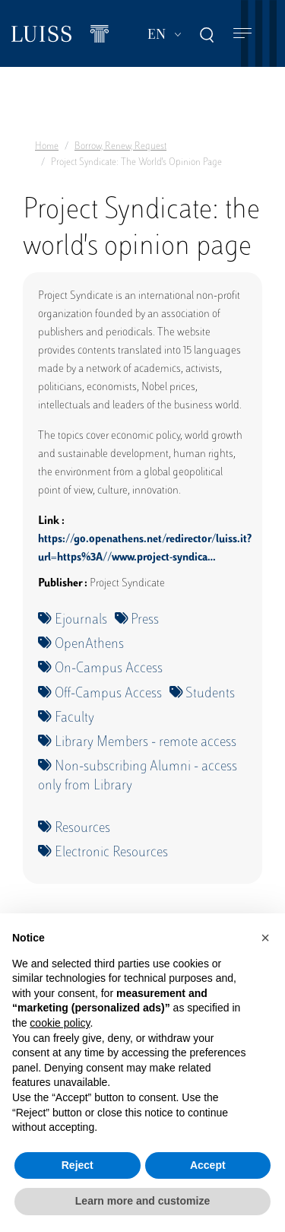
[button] (265, 938)
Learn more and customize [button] (142, 1201)
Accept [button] (208, 1165)
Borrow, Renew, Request (120, 146)
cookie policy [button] (60, 1023)
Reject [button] (77, 1165)
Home (47, 146)
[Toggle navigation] (242, 34)
